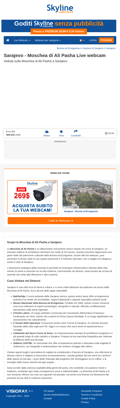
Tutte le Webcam (60, 220)
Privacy (85, 402)
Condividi (76, 133)
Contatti (48, 398)
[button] (82, 40)
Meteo (47, 133)
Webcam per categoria (48, 40)
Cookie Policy (88, 398)
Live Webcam (22, 40)
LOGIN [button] (93, 40)
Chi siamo (49, 391)
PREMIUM (106, 40)
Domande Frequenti (91, 391)
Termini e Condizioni (91, 394)
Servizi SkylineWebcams (56, 394)
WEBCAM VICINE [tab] (60, 173)
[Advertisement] (59, 151)
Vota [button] (61, 133)
